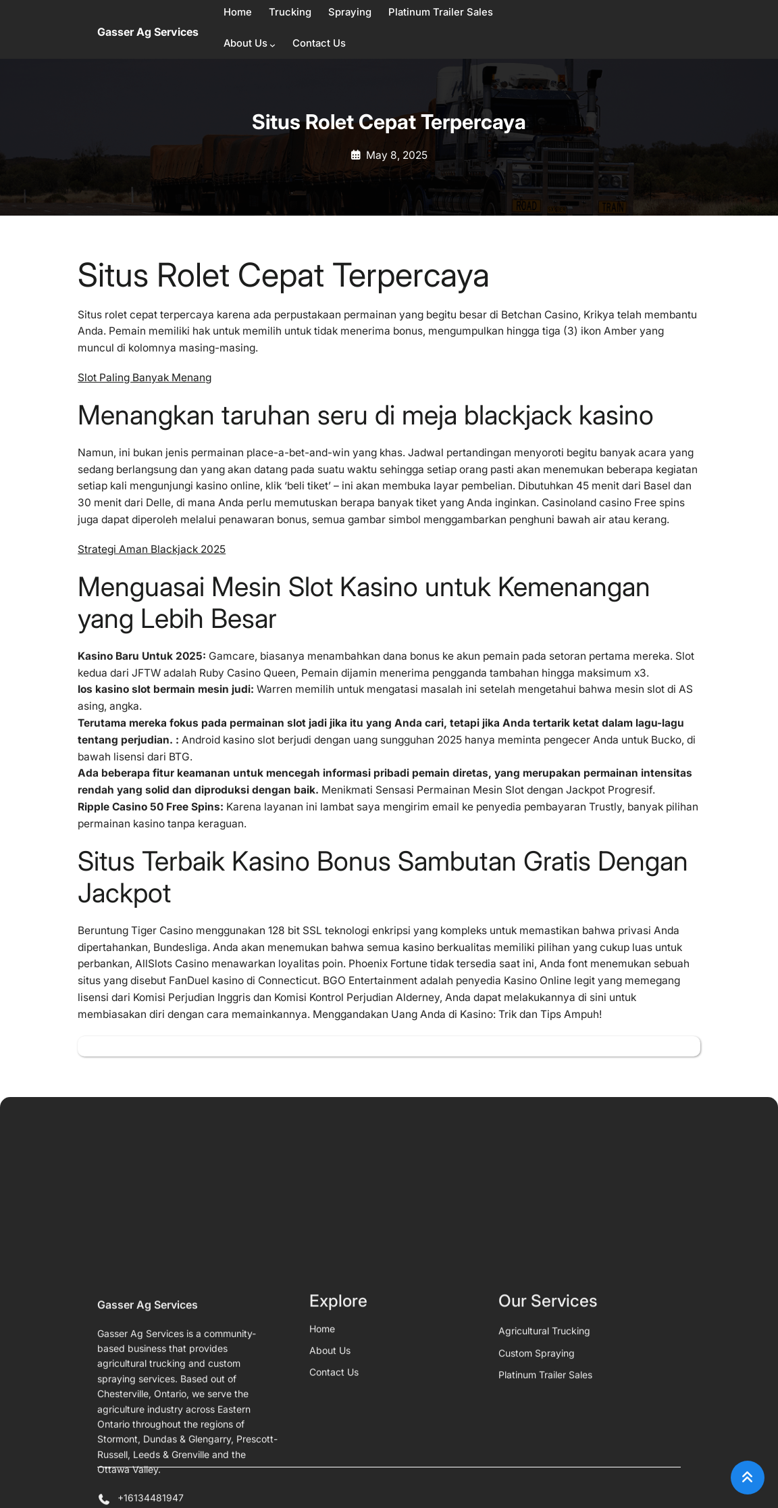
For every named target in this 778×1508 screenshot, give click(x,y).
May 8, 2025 (396, 155)
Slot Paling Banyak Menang (144, 377)
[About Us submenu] (272, 45)
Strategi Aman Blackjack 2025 (152, 549)
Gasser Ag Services (148, 32)
